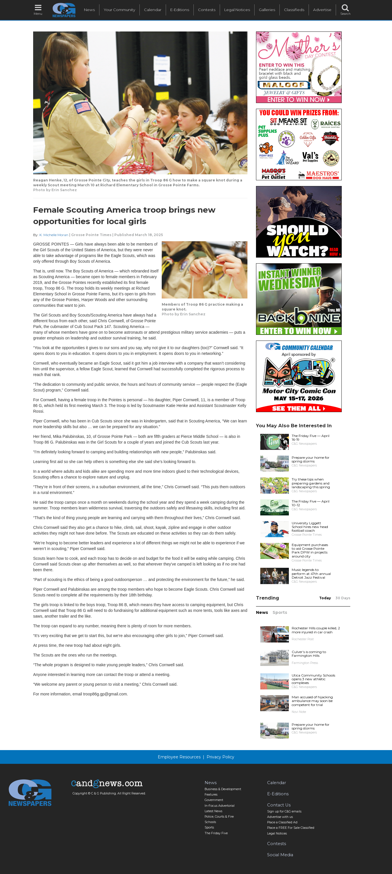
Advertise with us (280, 817)
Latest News (213, 811)
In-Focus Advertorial (220, 806)
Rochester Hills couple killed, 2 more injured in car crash (316, 630)
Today (325, 598)
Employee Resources (179, 757)
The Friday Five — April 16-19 (310, 438)
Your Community (119, 9)
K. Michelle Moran (53, 235)
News (89, 9)
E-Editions (179, 9)
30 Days (342, 598)
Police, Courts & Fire (219, 816)
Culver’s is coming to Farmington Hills (309, 654)
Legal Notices (237, 9)
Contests (206, 9)
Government (214, 800)
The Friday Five (216, 833)
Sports (280, 612)
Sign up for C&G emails (284, 811)
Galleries (267, 9)
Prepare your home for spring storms (310, 459)
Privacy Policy (220, 757)
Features (211, 794)
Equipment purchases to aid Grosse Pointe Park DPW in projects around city (310, 550)
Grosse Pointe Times (91, 235)
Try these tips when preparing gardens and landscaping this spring (311, 483)
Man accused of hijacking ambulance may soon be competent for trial (312, 701)
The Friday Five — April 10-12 (310, 503)
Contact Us (279, 805)
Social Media (280, 854)
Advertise (322, 9)
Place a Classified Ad (282, 822)
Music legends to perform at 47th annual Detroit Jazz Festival (311, 573)
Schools (210, 822)
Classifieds (294, 9)
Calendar (152, 9)
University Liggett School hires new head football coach (310, 527)
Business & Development (223, 789)
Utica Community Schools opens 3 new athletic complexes (313, 679)
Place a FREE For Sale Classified (290, 828)
